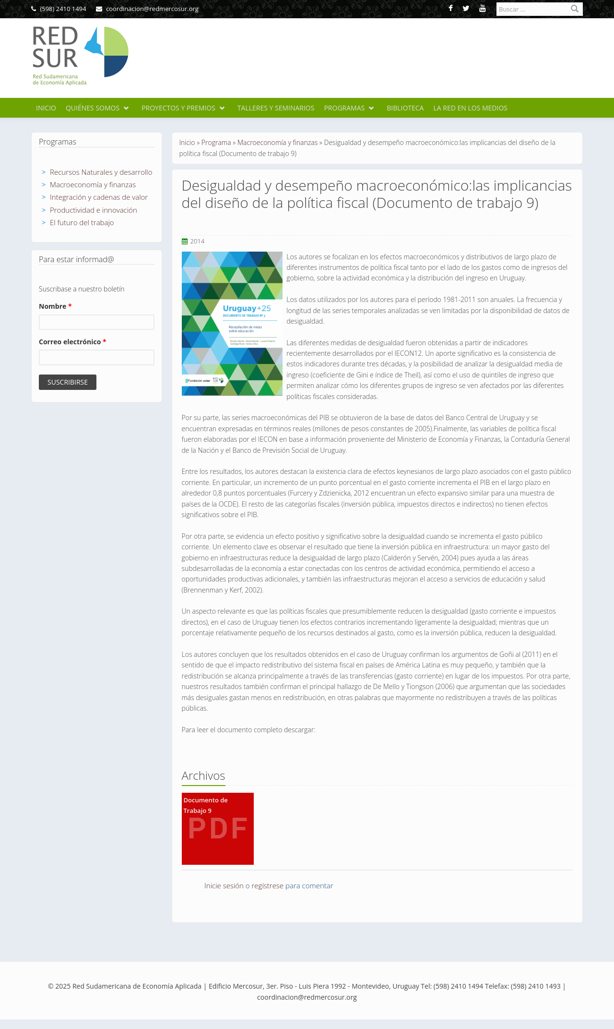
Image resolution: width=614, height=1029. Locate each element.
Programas (344, 107)
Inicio (46, 107)
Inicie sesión (224, 885)
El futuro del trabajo (82, 222)
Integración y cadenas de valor (99, 197)
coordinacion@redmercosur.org (147, 8)
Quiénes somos (92, 107)
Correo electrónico (72, 341)
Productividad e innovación (93, 210)
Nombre (55, 306)
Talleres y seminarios (276, 107)
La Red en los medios (470, 107)
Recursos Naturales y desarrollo (101, 172)
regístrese (268, 885)
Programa (216, 142)
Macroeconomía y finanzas (93, 184)
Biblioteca (405, 107)
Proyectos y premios (178, 107)
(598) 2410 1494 (58, 8)
